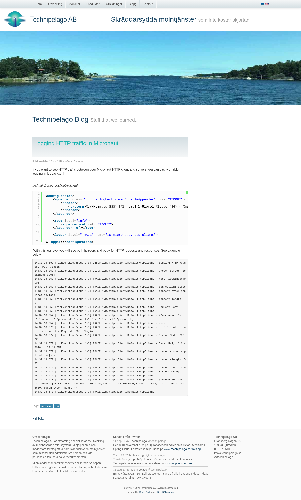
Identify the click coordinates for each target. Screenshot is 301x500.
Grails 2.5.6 (144, 492)
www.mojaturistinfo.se (178, 463)
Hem (38, 4)
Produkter (93, 4)
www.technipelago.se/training (182, 449)
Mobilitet (74, 4)
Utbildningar (114, 4)
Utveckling (55, 4)
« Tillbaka (38, 418)
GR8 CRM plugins (165, 492)
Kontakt (148, 4)
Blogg (132, 4)
